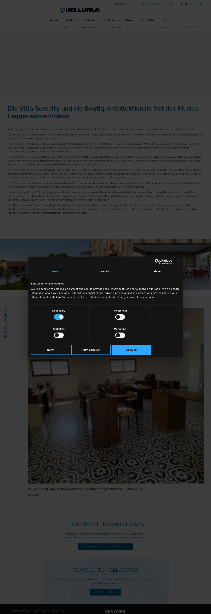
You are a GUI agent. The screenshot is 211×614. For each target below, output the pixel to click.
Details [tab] (105, 280)
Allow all (156, 340)
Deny (55, 340)
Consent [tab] (54, 280)
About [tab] (157, 280)
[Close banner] (179, 271)
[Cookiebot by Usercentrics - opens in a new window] (157, 270)
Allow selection (105, 340)
